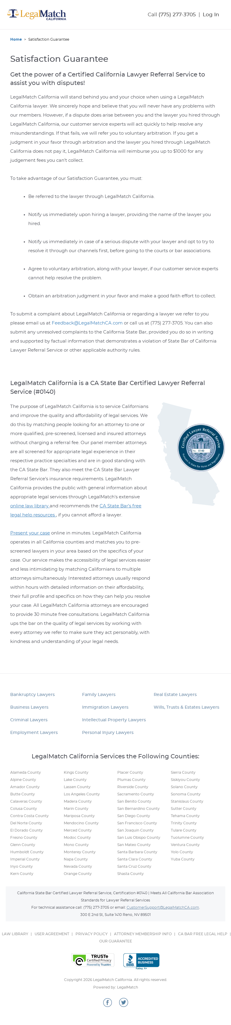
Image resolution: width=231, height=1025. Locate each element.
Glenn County (22, 845)
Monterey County (80, 852)
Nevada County (78, 866)
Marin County (76, 808)
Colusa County (23, 808)
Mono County (76, 845)
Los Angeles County (82, 794)
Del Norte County (26, 823)
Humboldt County (27, 852)
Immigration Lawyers (105, 707)
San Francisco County (137, 823)
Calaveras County (26, 801)
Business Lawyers (29, 707)
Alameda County (25, 772)
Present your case (30, 533)
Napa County (76, 859)
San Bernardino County (138, 808)
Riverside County (132, 787)
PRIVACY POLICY (91, 934)
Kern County (21, 874)
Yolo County (182, 852)
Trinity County (184, 823)
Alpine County (23, 780)
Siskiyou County (185, 780)
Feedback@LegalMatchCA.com (87, 323)
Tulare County (183, 830)
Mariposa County (79, 816)
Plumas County (131, 780)
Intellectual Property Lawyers (114, 720)
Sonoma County (186, 794)
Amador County (25, 787)
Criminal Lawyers (29, 720)
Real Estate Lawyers (175, 695)
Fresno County (23, 837)
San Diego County (133, 816)
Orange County (78, 874)
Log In (211, 14)
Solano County (184, 787)
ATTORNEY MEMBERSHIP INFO (143, 934)
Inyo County (21, 866)
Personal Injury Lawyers (108, 733)
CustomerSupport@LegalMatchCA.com (163, 907)
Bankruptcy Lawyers (32, 695)
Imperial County (25, 859)
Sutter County (183, 808)
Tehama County (185, 816)
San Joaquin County (135, 830)
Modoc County (77, 837)
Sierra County (183, 772)
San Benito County (134, 801)
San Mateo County (134, 845)
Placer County (130, 772)
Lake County (75, 780)
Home (16, 39)
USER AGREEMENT (52, 934)
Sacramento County (135, 794)
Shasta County (130, 874)
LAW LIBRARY (15, 934)
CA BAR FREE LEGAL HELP (202, 934)
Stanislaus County (187, 801)
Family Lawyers (99, 695)
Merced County (78, 830)
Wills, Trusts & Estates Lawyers (186, 707)
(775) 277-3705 (177, 14)
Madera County (78, 801)
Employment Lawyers (34, 733)
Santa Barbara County (137, 852)
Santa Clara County (134, 859)
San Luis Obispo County (138, 837)
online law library (30, 506)
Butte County (22, 794)
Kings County (76, 772)
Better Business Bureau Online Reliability (141, 961)
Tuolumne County (187, 837)
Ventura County (185, 845)
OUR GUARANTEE (115, 941)
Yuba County (183, 859)
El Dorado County (26, 830)
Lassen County (77, 787)
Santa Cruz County (134, 866)
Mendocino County (81, 823)
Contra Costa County (29, 816)
